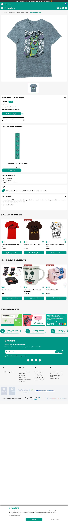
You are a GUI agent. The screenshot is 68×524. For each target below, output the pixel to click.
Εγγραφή (59, 351)
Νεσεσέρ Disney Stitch (52, 289)
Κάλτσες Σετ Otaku (6, 289)
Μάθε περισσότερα (55, 519)
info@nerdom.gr (54, 378)
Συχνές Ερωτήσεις (39, 375)
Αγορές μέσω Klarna (40, 377)
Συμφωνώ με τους (17, 355)
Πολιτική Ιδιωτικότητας (25, 378)
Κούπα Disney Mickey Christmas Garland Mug (32, 290)
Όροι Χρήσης (22, 376)
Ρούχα (5, 12)
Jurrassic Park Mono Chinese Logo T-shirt (11, 245)
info (35, 398)
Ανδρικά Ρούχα (11, 12)
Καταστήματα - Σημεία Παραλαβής (24, 372)
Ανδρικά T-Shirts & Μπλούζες (22, 12)
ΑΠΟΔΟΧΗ (34, 519)
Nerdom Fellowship (39, 379)
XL (15, 106)
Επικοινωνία (22, 380)
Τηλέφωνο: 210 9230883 (56, 371)
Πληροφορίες (22, 375)
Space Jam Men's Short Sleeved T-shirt (55, 245)
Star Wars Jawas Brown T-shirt (32, 244)
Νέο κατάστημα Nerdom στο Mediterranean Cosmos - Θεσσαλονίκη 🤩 (34, 1)
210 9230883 (7, 4)
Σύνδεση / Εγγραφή (8, 371)
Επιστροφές (38, 373)
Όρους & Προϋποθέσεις (21, 355)
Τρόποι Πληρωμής (39, 371)
